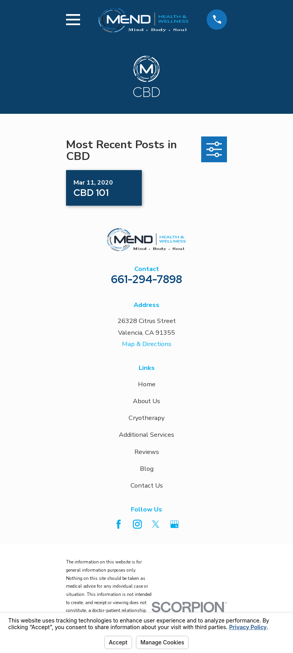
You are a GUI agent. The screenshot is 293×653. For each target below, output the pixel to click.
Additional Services (146, 434)
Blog (147, 468)
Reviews (146, 451)
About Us (146, 400)
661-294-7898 (146, 279)
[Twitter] (155, 524)
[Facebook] (118, 524)
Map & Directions (147, 343)
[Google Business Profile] (174, 524)
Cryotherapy (146, 417)
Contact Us (146, 485)
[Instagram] (137, 524)
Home (146, 384)
